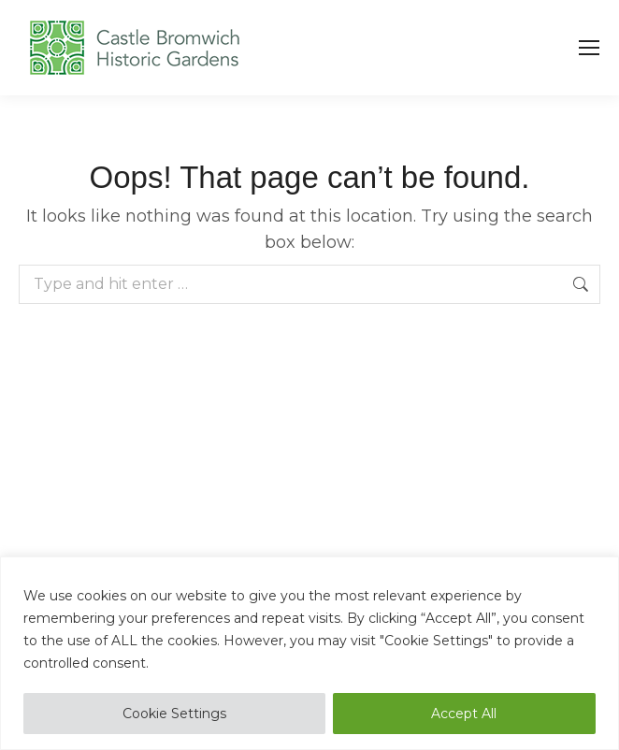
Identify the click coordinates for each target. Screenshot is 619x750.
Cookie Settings (174, 713)
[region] (309, 653)
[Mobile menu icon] (589, 47)
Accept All (464, 713)
